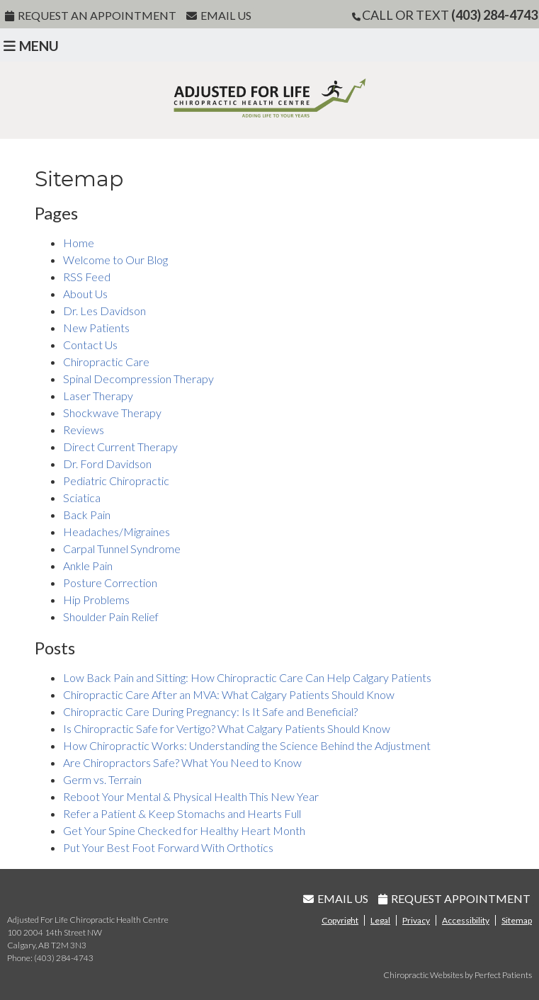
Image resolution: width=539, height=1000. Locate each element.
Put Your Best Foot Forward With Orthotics (168, 847)
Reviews (83, 429)
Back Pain (86, 514)
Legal (380, 920)
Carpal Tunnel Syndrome (122, 548)
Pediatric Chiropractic (116, 480)
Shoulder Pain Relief (111, 616)
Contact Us (90, 344)
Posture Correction (110, 582)
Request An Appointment (90, 15)
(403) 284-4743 (494, 15)
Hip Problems (96, 599)
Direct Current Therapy (120, 446)
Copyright (340, 920)
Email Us (218, 15)
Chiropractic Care (106, 361)
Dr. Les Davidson (104, 310)
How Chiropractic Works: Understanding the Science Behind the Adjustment (247, 745)
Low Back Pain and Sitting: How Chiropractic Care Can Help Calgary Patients (247, 677)
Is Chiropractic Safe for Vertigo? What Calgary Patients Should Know (226, 728)
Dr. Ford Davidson (107, 463)
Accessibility (465, 920)
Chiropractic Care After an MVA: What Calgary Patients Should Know (229, 694)
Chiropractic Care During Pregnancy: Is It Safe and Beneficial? (210, 711)
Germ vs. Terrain (102, 779)
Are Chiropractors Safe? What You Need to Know (182, 762)
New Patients (96, 327)
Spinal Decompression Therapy (138, 378)
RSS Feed (86, 276)
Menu (31, 46)
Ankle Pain (88, 565)
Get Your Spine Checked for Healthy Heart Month (184, 830)
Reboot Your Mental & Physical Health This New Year (191, 796)
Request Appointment (454, 898)
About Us (85, 293)
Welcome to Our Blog (115, 259)
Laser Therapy (98, 395)
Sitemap (516, 920)
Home (78, 242)
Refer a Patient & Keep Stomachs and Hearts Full (182, 813)
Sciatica (82, 497)
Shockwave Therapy (112, 412)
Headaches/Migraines (116, 531)
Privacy (416, 920)
